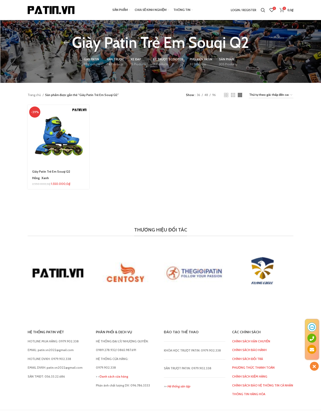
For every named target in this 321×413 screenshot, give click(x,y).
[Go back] (66, 42)
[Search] (263, 10)
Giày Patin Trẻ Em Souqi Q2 (51, 172)
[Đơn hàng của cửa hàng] (271, 95)
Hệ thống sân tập (178, 386)
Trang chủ (34, 95)
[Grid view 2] (226, 95)
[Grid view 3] (233, 95)
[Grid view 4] (240, 95)
